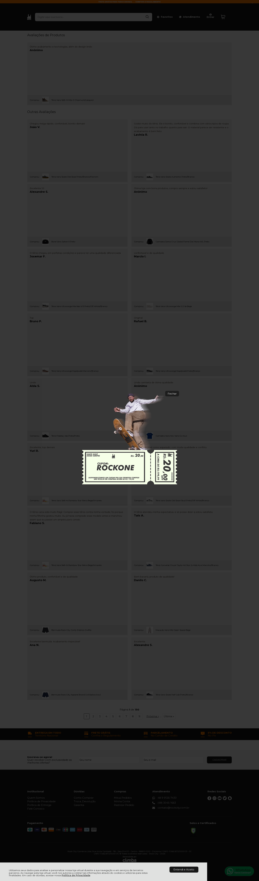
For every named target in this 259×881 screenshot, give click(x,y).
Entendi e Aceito (183, 869)
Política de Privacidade (76, 875)
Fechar (172, 393)
